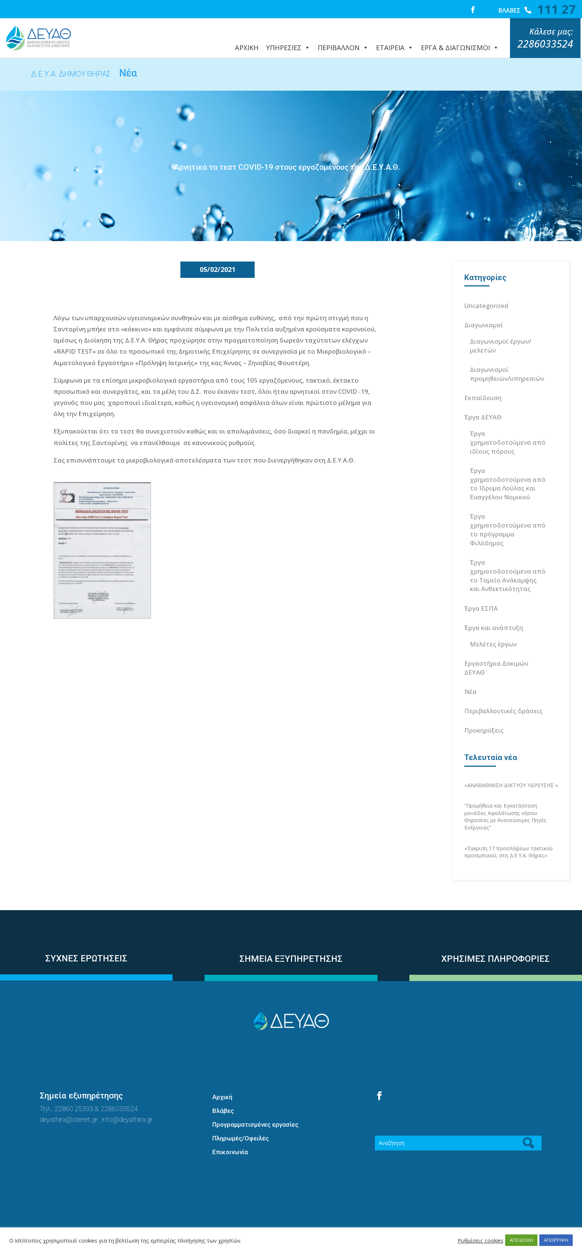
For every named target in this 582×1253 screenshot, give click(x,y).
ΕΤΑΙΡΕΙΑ (394, 40)
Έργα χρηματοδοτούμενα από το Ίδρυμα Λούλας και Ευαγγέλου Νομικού (508, 466)
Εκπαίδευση (482, 381)
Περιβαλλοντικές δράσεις (503, 694)
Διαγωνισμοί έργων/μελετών (500, 329)
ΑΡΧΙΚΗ (247, 40)
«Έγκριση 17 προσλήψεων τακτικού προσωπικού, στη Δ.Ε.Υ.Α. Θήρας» (508, 835)
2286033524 (119, 1092)
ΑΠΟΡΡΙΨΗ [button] (556, 1240)
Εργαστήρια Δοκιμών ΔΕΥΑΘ (496, 651)
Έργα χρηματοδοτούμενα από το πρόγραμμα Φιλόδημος (508, 512)
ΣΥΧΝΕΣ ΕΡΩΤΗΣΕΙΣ (86, 941)
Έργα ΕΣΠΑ (481, 591)
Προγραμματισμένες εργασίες (255, 1107)
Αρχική (222, 1080)
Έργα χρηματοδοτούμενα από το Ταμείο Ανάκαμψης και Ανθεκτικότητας (508, 558)
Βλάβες (223, 1094)
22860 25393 (74, 1092)
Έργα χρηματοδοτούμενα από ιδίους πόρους (508, 425)
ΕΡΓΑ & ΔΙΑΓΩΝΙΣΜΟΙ (460, 40)
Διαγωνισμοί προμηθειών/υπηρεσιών (507, 357)
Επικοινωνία (230, 1135)
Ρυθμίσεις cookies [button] (480, 1240)
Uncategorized (486, 289)
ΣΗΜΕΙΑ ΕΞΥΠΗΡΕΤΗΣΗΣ (291, 942)
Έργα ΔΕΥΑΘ (482, 400)
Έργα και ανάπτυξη (493, 611)
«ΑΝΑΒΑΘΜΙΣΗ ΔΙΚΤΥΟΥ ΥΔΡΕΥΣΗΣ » (511, 768)
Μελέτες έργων (493, 627)
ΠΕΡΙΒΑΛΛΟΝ (343, 40)
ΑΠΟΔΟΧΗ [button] (521, 1240)
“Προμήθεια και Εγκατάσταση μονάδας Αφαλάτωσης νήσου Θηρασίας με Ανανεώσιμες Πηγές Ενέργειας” (505, 799)
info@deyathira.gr (127, 1103)
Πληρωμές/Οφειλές (240, 1121)
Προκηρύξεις (484, 713)
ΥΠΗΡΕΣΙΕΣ (288, 40)
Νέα (470, 675)
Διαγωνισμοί (483, 308)
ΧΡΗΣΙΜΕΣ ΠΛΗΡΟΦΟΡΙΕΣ (495, 942)
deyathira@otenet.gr (69, 1103)
